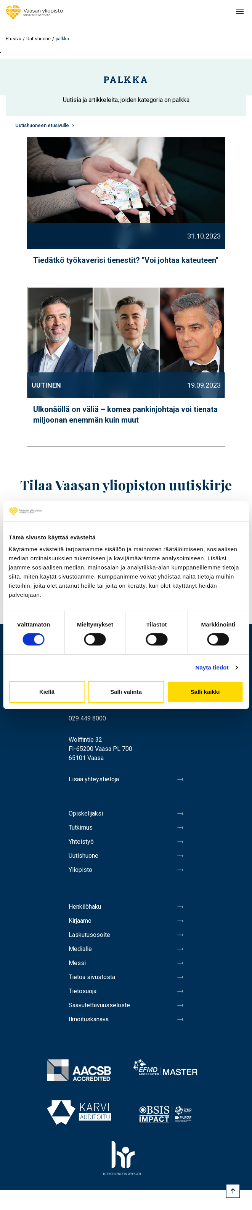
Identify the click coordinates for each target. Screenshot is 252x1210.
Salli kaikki (205, 691)
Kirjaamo (80, 920)
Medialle (80, 948)
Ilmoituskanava (89, 1019)
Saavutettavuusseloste (99, 1005)
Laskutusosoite (89, 934)
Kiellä (47, 691)
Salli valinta (126, 691)
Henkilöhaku (85, 906)
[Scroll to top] (233, 1191)
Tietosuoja (82, 991)
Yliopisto (80, 869)
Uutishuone (38, 38)
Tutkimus (81, 827)
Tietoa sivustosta (92, 977)
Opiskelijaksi (86, 813)
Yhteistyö (81, 841)
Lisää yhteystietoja (94, 779)
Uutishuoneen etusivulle (42, 125)
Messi (77, 963)
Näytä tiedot (212, 667)
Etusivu (13, 38)
